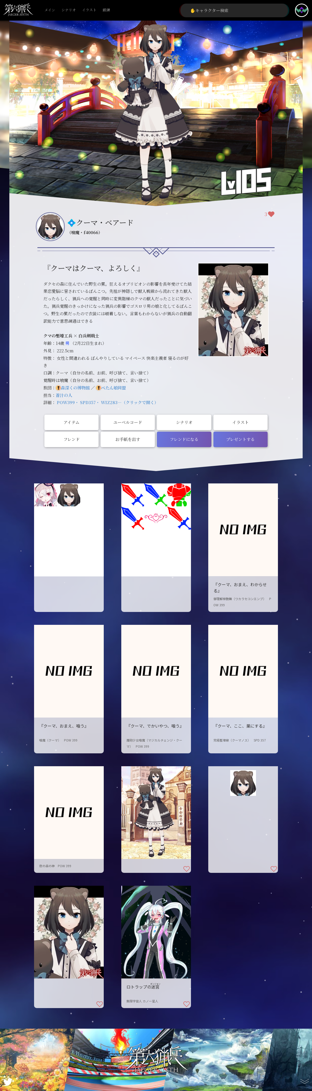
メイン (49, 10)
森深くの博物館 (75, 388)
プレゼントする (240, 439)
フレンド (71, 439)
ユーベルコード (127, 422)
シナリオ (68, 10)
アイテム (71, 422)
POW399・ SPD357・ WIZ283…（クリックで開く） (107, 402)
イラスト (89, 10)
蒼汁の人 (64, 395)
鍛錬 (106, 10)
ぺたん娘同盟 (113, 388)
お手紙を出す (127, 439)
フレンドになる (184, 439)
